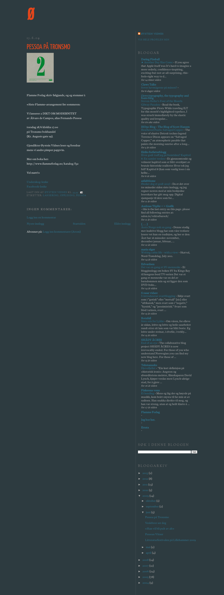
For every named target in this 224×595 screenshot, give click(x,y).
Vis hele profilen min (153, 39)
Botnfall (146, 318)
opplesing (67, 195)
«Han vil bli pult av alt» (159, 528)
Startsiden (79, 223)
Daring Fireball (150, 59)
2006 (145, 571)
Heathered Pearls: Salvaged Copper (162, 129)
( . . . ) (144, 224)
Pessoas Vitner (154, 534)
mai (148, 547)
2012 (145, 478)
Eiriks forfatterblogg (153, 152)
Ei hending (148, 393)
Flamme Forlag (150, 412)
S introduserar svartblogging (158, 296)
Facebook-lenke (37, 186)
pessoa (81, 195)
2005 (145, 577)
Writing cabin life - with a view (160, 252)
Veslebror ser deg (155, 523)
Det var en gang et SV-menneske (161, 267)
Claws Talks (148, 84)
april (149, 552)
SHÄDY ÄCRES (151, 340)
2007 (145, 565)
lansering (50, 195)
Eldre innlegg (122, 223)
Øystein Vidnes (152, 34)
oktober (151, 501)
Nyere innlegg (35, 223)
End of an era (149, 342)
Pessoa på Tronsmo (157, 517)
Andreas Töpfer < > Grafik (157, 206)
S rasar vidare (149, 293)
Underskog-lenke (37, 182)
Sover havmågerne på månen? (159, 87)
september (152, 506)
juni (148, 512)
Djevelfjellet (148, 368)
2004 (145, 582)
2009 (145, 495)
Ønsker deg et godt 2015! (156, 183)
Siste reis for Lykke (153, 321)
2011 (145, 484)
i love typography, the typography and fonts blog (165, 97)
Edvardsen (147, 264)
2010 (145, 490)
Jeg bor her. (148, 419)
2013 (145, 473)
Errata (145, 427)
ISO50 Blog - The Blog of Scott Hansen (165, 127)
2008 (145, 560)
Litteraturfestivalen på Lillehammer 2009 (170, 540)
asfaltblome (148, 181)
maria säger (148, 249)
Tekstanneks (149, 365)
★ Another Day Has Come (157, 62)
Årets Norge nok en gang (156, 227)
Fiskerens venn (150, 390)
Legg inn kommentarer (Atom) (62, 231)
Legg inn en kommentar (41, 217)
